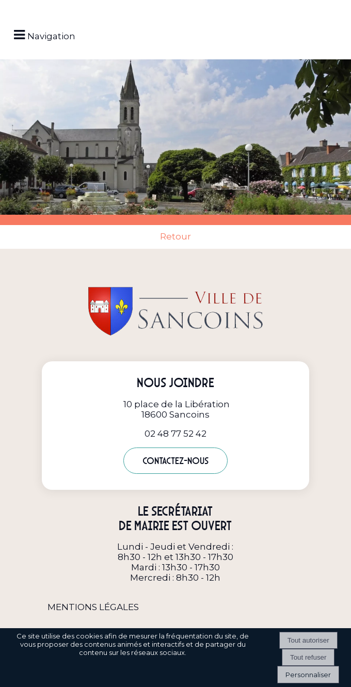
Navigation (51, 36)
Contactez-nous (175, 460)
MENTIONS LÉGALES (93, 607)
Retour (175, 236)
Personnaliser (308, 674)
